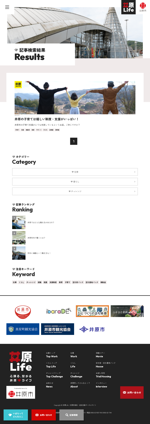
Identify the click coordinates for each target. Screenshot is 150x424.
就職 (39, 282)
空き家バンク (78, 282)
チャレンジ (30, 282)
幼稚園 (51, 130)
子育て (17, 130)
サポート (38, 130)
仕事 (15, 282)
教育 (61, 282)
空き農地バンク (92, 282)
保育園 (57, 130)
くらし (21, 282)
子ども (45, 130)
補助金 (28, 130)
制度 (33, 130)
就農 (45, 282)
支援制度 (53, 282)
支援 (22, 130)
